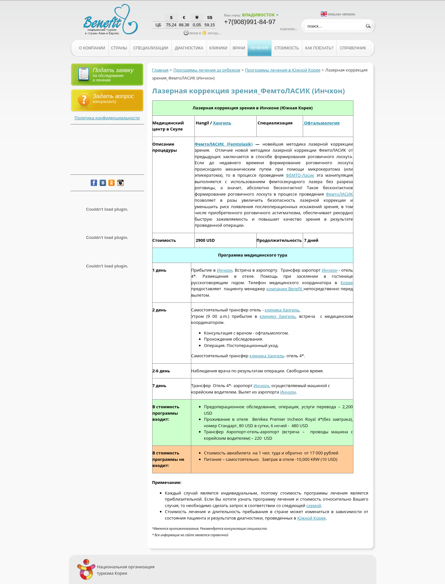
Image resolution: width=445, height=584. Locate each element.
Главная (160, 70)
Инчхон (225, 270)
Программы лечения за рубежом (206, 70)
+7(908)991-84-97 (250, 21)
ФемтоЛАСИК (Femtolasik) (224, 144)
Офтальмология (321, 123)
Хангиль (222, 123)
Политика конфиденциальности (107, 118)
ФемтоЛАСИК (339, 194)
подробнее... (289, 29)
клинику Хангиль (277, 316)
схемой (313, 505)
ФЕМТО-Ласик (300, 175)
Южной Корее (311, 518)
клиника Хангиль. (283, 310)
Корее (347, 282)
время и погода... (202, 33)
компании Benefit (285, 289)
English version (341, 14)
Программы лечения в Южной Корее (282, 70)
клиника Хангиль (267, 356)
